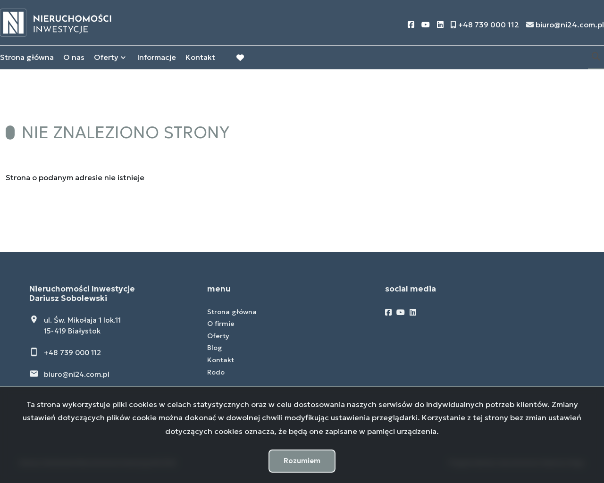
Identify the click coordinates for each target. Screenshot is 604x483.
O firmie (221, 323)
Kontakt (200, 58)
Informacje (156, 58)
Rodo (216, 372)
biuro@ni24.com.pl (76, 374)
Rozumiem (302, 460)
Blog (214, 347)
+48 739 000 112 (72, 352)
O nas (73, 58)
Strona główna (27, 58)
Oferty (106, 58)
